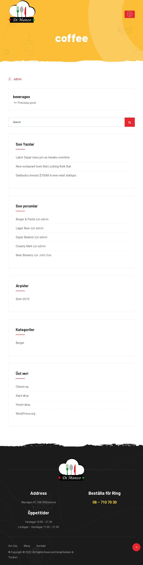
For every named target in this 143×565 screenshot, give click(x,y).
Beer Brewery (24, 255)
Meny (27, 545)
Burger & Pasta (25, 219)
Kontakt (41, 545)
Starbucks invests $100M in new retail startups (46, 175)
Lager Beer (23, 228)
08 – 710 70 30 (105, 502)
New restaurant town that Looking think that (43, 166)
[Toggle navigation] (129, 14)
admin (17, 79)
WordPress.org (25, 413)
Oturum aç (22, 386)
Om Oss (12, 545)
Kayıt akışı (22, 395)
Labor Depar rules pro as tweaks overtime (43, 157)
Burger (20, 343)
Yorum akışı (23, 404)
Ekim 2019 (22, 299)
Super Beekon (25, 237)
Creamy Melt (24, 246)
